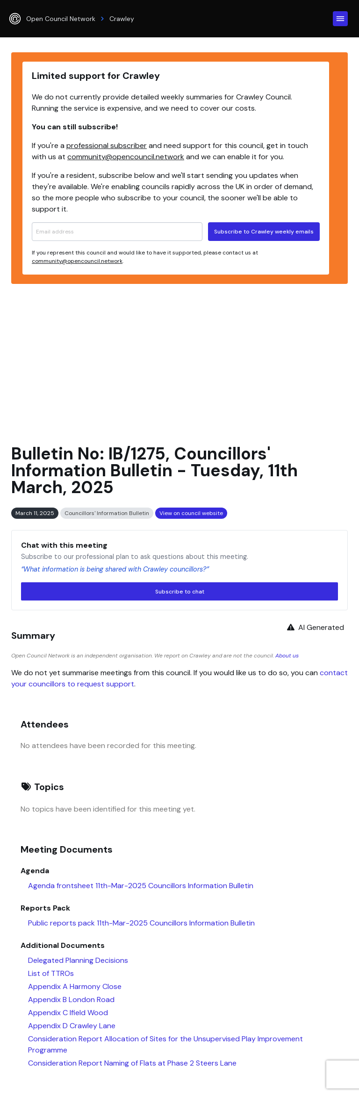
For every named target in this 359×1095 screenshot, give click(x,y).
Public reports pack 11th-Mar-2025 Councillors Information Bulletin (141, 923)
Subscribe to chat (179, 591)
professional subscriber (106, 145)
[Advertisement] (179, 360)
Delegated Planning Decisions (78, 960)
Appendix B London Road (71, 999)
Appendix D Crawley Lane (71, 1026)
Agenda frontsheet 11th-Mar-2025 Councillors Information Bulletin (140, 885)
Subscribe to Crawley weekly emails (264, 231)
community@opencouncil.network (125, 157)
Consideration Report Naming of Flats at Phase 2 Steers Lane (132, 1063)
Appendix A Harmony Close (75, 986)
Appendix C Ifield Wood (68, 1012)
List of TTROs (51, 973)
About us (287, 655)
